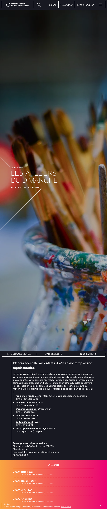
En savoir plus (66, 506)
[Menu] (100, 4)
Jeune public (17, 168)
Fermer (100, 505)
